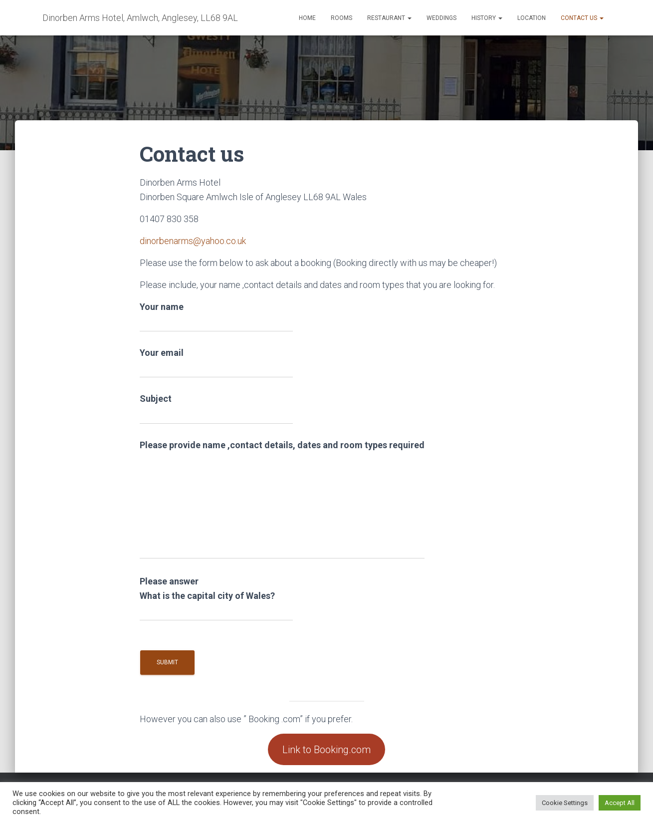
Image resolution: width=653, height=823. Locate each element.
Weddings (441, 17)
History (486, 17)
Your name (216, 316)
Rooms (341, 17)
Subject (216, 408)
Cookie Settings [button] (565, 803)
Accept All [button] (620, 803)
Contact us (582, 17)
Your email (216, 362)
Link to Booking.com (326, 750)
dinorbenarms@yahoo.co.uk (193, 241)
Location (531, 17)
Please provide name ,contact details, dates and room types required (282, 499)
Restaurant (389, 17)
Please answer (216, 596)
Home (307, 17)
